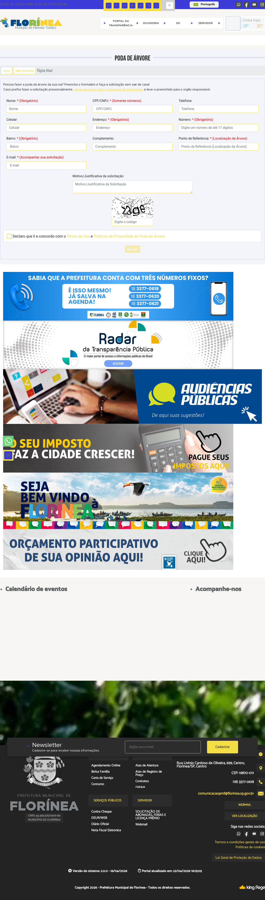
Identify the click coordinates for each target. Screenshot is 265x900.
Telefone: (185, 101)
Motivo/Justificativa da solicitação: (98, 176)
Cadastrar (222, 747)
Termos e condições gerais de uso (240, 842)
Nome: (22, 101)
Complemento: (103, 138)
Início (6, 71)
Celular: (12, 120)
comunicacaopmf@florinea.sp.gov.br (226, 793)
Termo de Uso (78, 236)
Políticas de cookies (250, 847)
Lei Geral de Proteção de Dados (239, 858)
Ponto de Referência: (213, 138)
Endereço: (111, 120)
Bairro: (22, 138)
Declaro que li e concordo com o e (89, 236)
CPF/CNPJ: (117, 101)
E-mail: (35, 157)
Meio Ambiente (25, 71)
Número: (196, 120)
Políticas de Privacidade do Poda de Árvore (129, 236)
